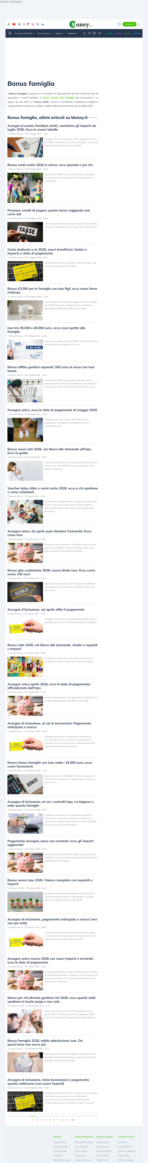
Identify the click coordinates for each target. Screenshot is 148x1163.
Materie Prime (103, 1155)
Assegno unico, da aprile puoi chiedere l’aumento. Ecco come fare (49, 533)
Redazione (122, 1142)
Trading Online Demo (84, 1142)
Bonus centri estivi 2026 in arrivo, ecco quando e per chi (49, 165)
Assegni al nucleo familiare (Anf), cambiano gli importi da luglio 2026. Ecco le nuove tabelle (51, 127)
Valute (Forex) (103, 1160)
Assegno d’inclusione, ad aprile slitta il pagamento (45, 609)
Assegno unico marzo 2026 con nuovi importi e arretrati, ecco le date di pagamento (50, 960)
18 (73, 1119)
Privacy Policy (124, 1155)
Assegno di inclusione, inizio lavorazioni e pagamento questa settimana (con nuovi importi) (48, 1081)
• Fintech (118, 33)
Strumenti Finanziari (84, 1137)
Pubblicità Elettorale (62, 1160)
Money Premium (60, 1147)
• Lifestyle (136, 33)
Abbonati (129, 24)
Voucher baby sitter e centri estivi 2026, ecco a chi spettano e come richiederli (52, 490)
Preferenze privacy (126, 1160)
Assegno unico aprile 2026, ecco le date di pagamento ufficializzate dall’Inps (48, 686)
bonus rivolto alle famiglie (59, 97)
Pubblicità (57, 1155)
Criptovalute (80, 1155)
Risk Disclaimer (124, 1147)
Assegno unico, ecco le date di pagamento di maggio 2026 (52, 410)
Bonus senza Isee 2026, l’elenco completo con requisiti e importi (50, 882)
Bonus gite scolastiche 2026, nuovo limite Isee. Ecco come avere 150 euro (51, 572)
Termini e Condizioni (126, 1151)
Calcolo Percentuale (83, 1160)
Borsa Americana (104, 1151)
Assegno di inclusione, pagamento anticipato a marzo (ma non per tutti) (52, 921)
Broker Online (81, 1151)
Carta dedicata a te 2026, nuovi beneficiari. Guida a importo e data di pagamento (47, 251)
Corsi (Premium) (82, 1147)
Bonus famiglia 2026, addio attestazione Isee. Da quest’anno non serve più (45, 1042)
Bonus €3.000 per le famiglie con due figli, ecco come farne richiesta (52, 290)
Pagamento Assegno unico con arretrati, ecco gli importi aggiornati (50, 843)
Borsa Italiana (103, 1142)
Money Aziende (60, 1151)
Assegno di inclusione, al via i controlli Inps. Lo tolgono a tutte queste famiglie (50, 803)
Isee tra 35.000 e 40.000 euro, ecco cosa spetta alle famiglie (46, 329)
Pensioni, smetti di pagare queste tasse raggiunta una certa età (48, 212)
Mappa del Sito (59, 1142)
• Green (127, 33)
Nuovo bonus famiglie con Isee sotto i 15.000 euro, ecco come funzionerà (49, 764)
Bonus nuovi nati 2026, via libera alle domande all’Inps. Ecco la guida (49, 451)
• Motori (109, 33)
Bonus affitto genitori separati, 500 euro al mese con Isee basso (51, 369)
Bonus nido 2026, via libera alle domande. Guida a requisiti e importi (52, 647)
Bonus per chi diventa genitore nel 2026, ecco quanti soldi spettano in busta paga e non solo (51, 999)
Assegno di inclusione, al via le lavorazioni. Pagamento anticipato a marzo (49, 725)
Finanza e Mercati (105, 1137)
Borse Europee (103, 1147)
